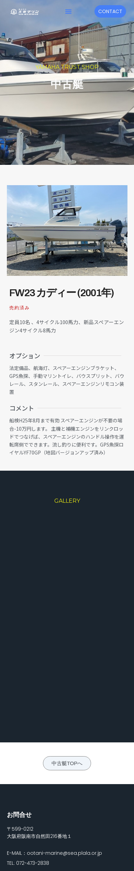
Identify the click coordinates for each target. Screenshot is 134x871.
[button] (68, 11)
